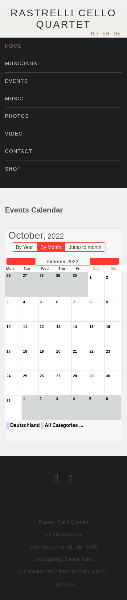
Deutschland (25, 425)
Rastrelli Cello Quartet (63, 18)
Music (14, 98)
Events (16, 81)
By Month (50, 247)
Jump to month (85, 247)
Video (14, 133)
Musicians (21, 63)
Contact (18, 151)
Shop (13, 169)
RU (95, 33)
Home (13, 46)
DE (117, 33)
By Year (24, 247)
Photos (17, 116)
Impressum (63, 583)
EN (106, 33)
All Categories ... (64, 425)
